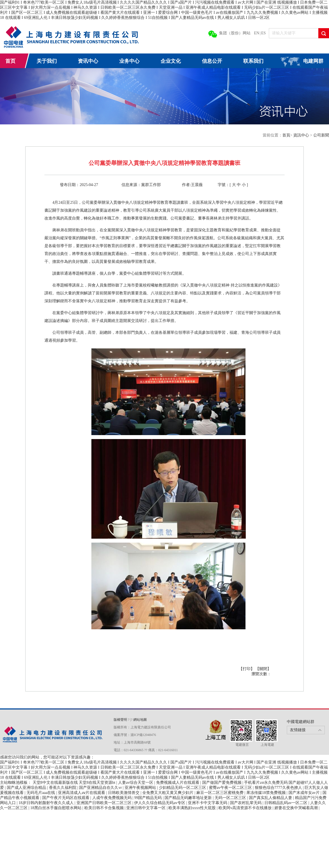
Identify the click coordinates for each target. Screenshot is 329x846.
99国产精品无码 (148, 798)
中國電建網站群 (300, 722)
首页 (10, 61)
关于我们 (47, 61)
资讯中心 (88, 61)
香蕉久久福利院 (63, 787)
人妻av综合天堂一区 (136, 782)
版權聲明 (121, 720)
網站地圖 (140, 720)
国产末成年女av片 (305, 793)
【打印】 (247, 669)
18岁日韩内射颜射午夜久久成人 (47, 803)
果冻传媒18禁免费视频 (266, 793)
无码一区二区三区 (231, 798)
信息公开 (212, 61)
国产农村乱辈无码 (246, 803)
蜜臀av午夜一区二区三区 (231, 787)
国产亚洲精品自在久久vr (101, 787)
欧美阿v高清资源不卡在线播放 (245, 808)
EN (256, 33)
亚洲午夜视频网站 (141, 787)
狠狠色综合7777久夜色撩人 (279, 787)
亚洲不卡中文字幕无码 (208, 803)
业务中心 (129, 61)
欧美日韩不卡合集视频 (104, 808)
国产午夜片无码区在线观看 (66, 798)
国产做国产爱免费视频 (222, 782)
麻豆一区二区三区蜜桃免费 (220, 793)
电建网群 (313, 61)
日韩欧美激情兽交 (124, 793)
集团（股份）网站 (235, 33)
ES (263, 33)
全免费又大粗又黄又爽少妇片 (168, 793)
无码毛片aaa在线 (41, 793)
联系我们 (253, 61)
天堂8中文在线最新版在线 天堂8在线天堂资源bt (74, 782)
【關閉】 (263, 669)
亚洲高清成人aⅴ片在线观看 (82, 793)
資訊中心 (301, 135)
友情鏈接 (298, 730)
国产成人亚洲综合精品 (27, 787)
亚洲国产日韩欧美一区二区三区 (104, 803)
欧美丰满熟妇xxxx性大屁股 (192, 808)
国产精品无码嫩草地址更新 (188, 798)
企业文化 (171, 61)
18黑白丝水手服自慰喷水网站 (56, 808)
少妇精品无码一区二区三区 (183, 787)
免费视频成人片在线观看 (178, 782)
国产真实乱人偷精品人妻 (271, 798)
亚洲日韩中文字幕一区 (146, 808)
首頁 (286, 135)
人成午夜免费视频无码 (112, 798)
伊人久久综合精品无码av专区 (160, 803)
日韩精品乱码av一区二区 (286, 803)
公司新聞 (321, 135)
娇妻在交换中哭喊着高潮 (296, 808)
